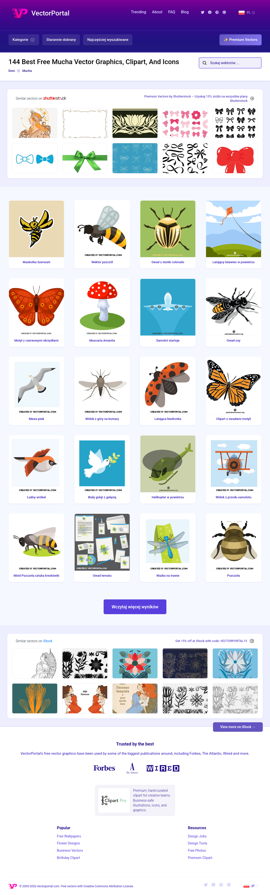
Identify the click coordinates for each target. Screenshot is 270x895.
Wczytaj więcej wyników (135, 606)
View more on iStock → (238, 727)
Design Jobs (197, 836)
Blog (185, 12)
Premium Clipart (200, 858)
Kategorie (24, 39)
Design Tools (197, 843)
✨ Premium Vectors (240, 39)
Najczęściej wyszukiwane (107, 39)
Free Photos (197, 850)
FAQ (171, 12)
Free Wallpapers (69, 836)
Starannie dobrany (61, 39)
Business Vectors (70, 850)
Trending (138, 12)
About (157, 12)
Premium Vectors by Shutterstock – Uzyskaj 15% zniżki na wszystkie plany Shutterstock (196, 99)
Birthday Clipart (68, 858)
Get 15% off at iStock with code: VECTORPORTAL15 (211, 641)
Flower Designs (68, 843)
